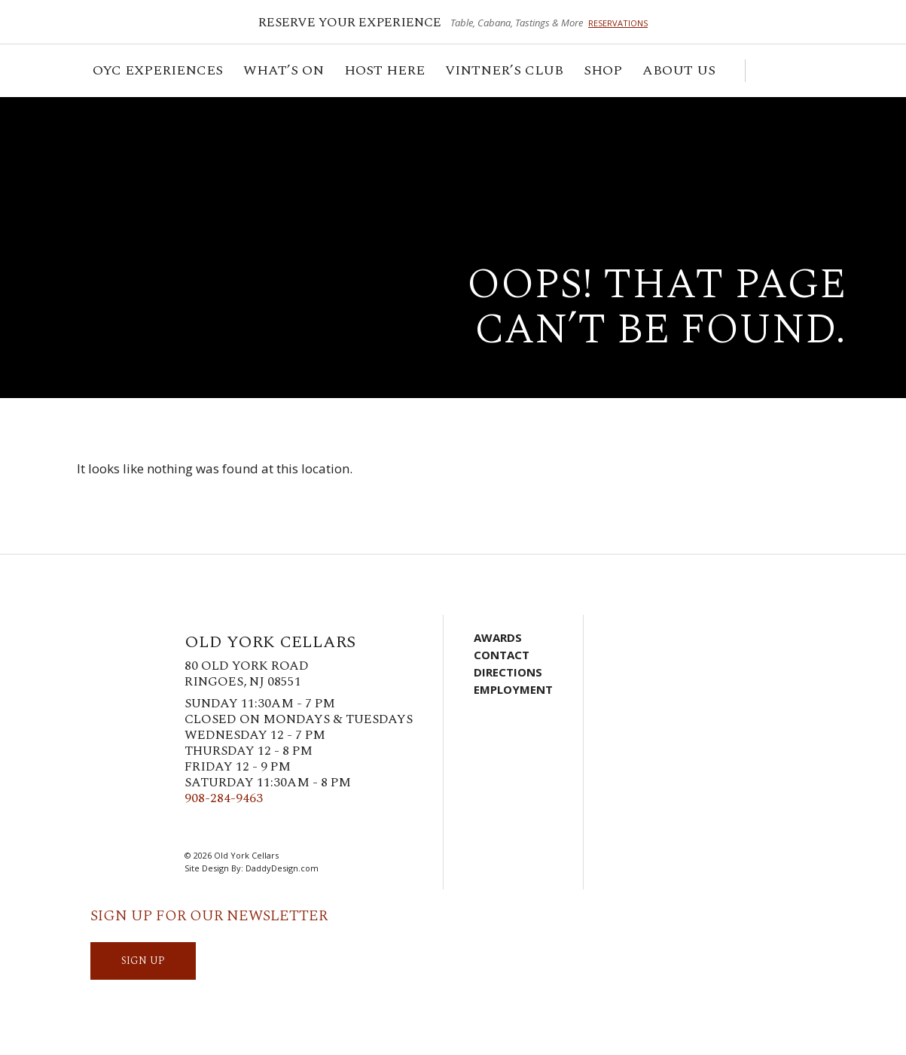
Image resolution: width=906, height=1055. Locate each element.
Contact (501, 654)
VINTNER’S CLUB (505, 72)
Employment (513, 689)
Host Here (385, 72)
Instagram (239, 828)
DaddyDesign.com (282, 868)
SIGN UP (143, 960)
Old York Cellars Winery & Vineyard (169, 154)
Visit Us (811, 70)
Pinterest (262, 828)
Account (788, 70)
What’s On (284, 72)
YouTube (307, 828)
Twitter (217, 828)
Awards (498, 637)
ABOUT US (680, 72)
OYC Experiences (159, 72)
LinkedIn (284, 828)
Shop (604, 72)
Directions (508, 672)
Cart (764, 70)
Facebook (194, 828)
